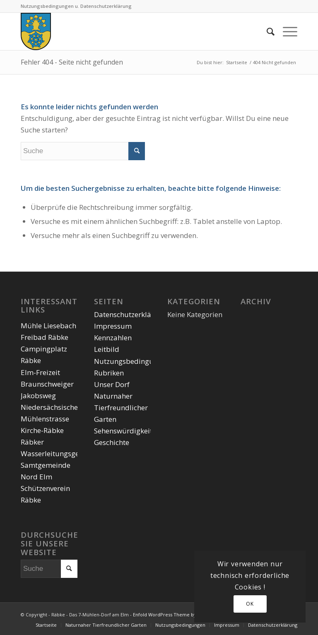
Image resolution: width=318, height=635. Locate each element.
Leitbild (106, 349)
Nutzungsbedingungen (132, 361)
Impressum (113, 326)
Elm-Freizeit (40, 372)
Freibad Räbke (44, 337)
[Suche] (266, 31)
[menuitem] (266, 31)
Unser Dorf (112, 384)
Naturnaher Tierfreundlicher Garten (121, 407)
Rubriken (109, 373)
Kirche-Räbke (42, 430)
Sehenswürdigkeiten (127, 430)
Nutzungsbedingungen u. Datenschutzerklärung (76, 6)
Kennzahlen (113, 337)
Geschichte (111, 442)
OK (249, 603)
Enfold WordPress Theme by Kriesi (171, 614)
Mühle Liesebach (48, 325)
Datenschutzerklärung (130, 314)
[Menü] (286, 31)
